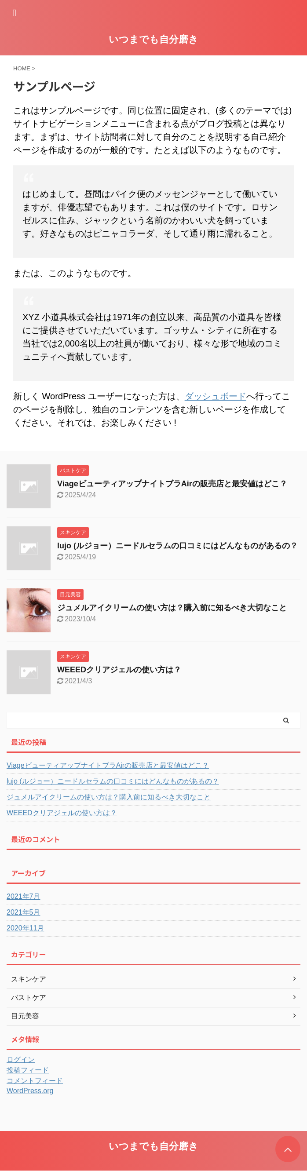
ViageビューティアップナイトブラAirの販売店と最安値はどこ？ (172, 483)
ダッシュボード (215, 396)
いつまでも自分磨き (153, 39)
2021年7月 (23, 896)
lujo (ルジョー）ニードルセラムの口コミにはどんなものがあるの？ (177, 545)
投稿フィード (28, 1070)
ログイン (21, 1059)
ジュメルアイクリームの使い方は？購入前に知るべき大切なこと (172, 607)
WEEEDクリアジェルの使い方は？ (119, 669)
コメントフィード (35, 1080)
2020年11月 (25, 928)
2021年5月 (23, 912)
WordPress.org (30, 1090)
